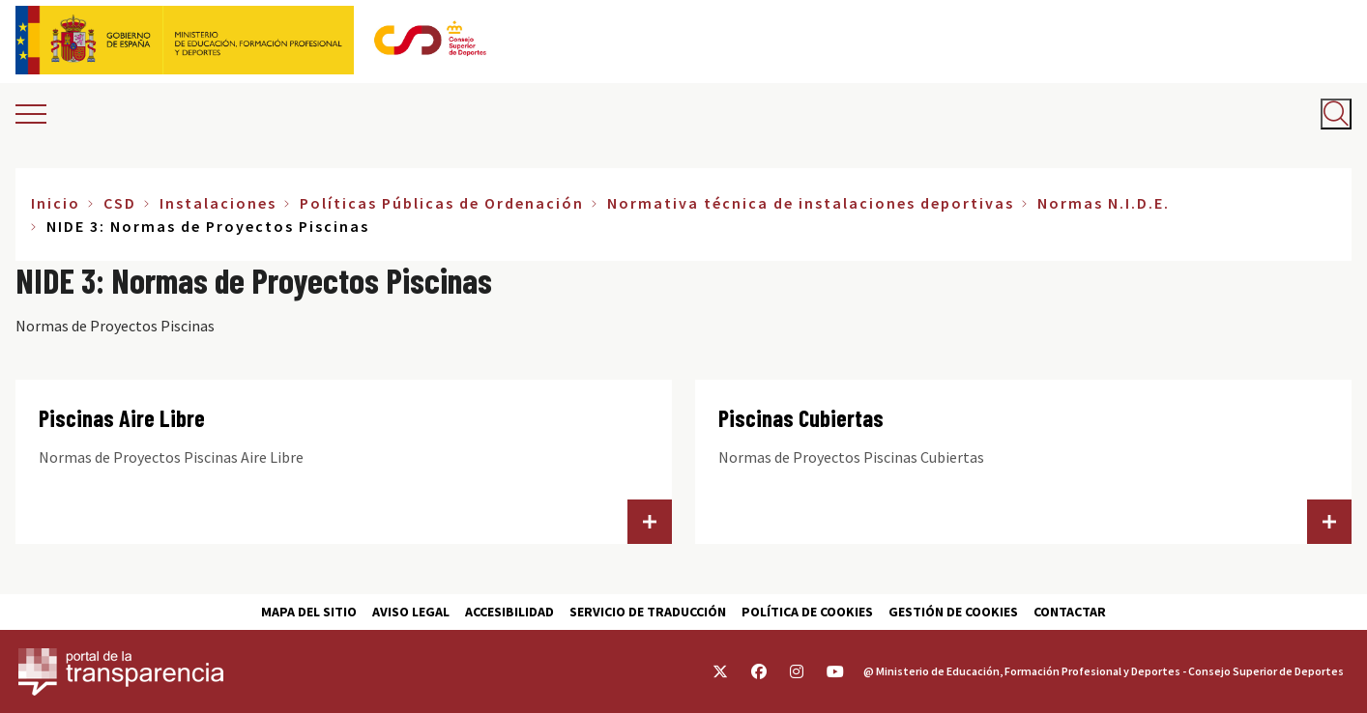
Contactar (1069, 611)
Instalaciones (218, 203)
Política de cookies (807, 611)
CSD (119, 203)
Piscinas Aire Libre (122, 418)
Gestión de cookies (953, 611)
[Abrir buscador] (1336, 114)
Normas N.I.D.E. (1103, 203)
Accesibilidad (509, 611)
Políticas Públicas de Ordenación (442, 203)
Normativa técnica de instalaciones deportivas (810, 203)
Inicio (55, 203)
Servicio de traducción (647, 611)
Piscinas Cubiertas (801, 418)
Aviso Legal (411, 611)
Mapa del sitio (309, 611)
